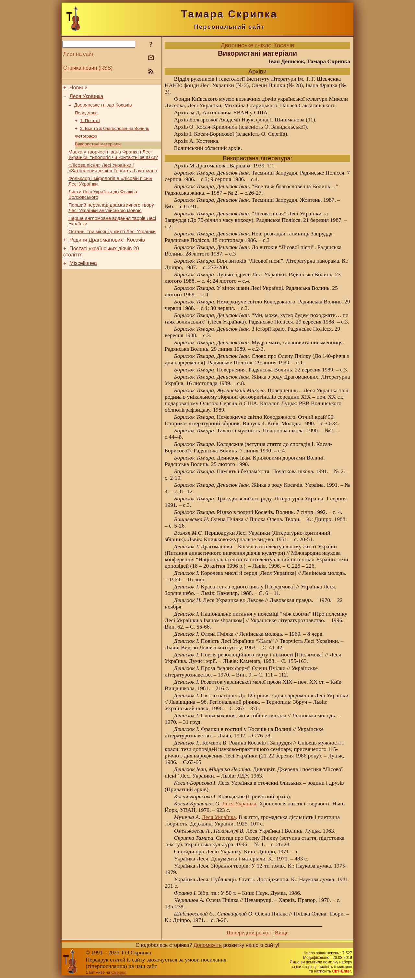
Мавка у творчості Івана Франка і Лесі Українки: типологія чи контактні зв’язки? (113, 161)
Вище (282, 932)
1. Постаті (90, 124)
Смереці (118, 972)
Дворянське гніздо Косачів (103, 107)
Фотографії (86, 141)
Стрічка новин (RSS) (88, 68)
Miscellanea (83, 279)
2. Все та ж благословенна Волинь (114, 133)
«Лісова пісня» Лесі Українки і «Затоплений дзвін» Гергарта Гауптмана (112, 176)
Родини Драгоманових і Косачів (107, 253)
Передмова (86, 116)
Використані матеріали (98, 150)
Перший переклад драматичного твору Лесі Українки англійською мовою (111, 218)
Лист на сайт (78, 54)
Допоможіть (208, 945)
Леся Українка (86, 98)
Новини (78, 88)
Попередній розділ (249, 932)
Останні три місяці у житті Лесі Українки (112, 244)
